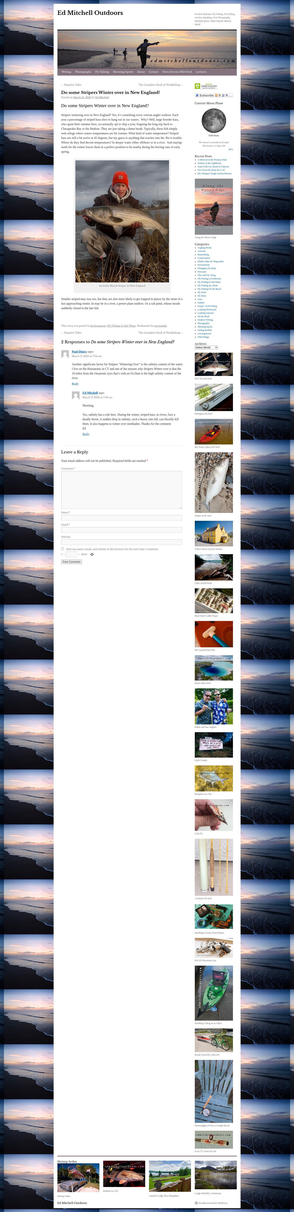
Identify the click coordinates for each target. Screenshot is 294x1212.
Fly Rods (202, 295)
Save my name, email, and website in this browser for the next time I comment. (112, 549)
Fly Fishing (102, 71)
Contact (154, 71)
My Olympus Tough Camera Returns (215, 173)
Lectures (201, 71)
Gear (200, 299)
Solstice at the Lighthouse (209, 163)
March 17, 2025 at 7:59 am (97, 397)
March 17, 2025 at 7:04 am (87, 356)
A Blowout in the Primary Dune (212, 159)
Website (66, 536)
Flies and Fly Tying (206, 275)
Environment (98, 325)
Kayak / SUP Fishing (207, 306)
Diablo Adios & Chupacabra (211, 261)
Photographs (83, 71)
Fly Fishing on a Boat (207, 285)
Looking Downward (207, 309)
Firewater (202, 271)
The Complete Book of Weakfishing (161, 84)
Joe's (230, 149)
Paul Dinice (79, 351)
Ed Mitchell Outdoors (90, 12)
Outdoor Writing (205, 320)
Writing (66, 71)
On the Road (203, 316)
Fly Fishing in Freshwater (209, 278)
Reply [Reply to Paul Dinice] (75, 383)
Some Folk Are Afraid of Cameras (213, 166)
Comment (68, 468)
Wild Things (203, 337)
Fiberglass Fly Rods (207, 268)
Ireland (201, 302)
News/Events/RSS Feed (177, 71)
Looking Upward (205, 313)
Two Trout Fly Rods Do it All (211, 170)
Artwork (201, 251)
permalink (160, 325)
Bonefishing (203, 254)
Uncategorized (204, 333)
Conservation (204, 258)
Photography (203, 323)
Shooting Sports (123, 71)
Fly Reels (202, 292)
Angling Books (205, 247)
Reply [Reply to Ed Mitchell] (86, 434)
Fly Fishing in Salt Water (121, 325)
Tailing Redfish (205, 330)
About (141, 71)
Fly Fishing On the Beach (209, 289)
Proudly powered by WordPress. (213, 1203)
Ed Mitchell (102, 97)
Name (65, 512)
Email (65, 524)
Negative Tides (71, 84)
